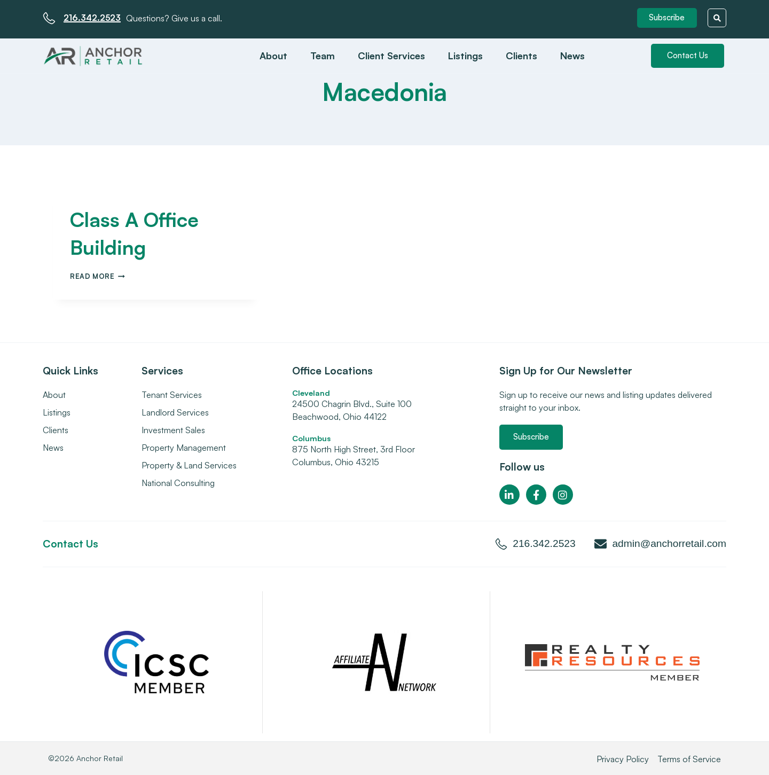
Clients (521, 55)
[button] (667, 18)
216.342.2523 (93, 16)
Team (322, 55)
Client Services (391, 55)
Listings (465, 55)
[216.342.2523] (49, 17)
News (572, 55)
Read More (97, 275)
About (273, 55)
